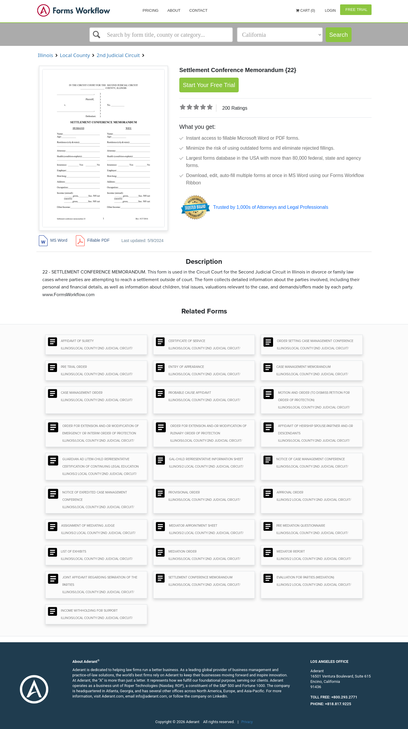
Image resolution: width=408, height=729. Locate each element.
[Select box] (161, 34)
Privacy (247, 722)
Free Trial (355, 9)
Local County (74, 55)
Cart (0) (305, 11)
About (173, 10)
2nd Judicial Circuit (118, 55)
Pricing (150, 10)
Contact (198, 10)
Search (338, 34)
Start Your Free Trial (209, 85)
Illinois (45, 55)
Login (330, 11)
